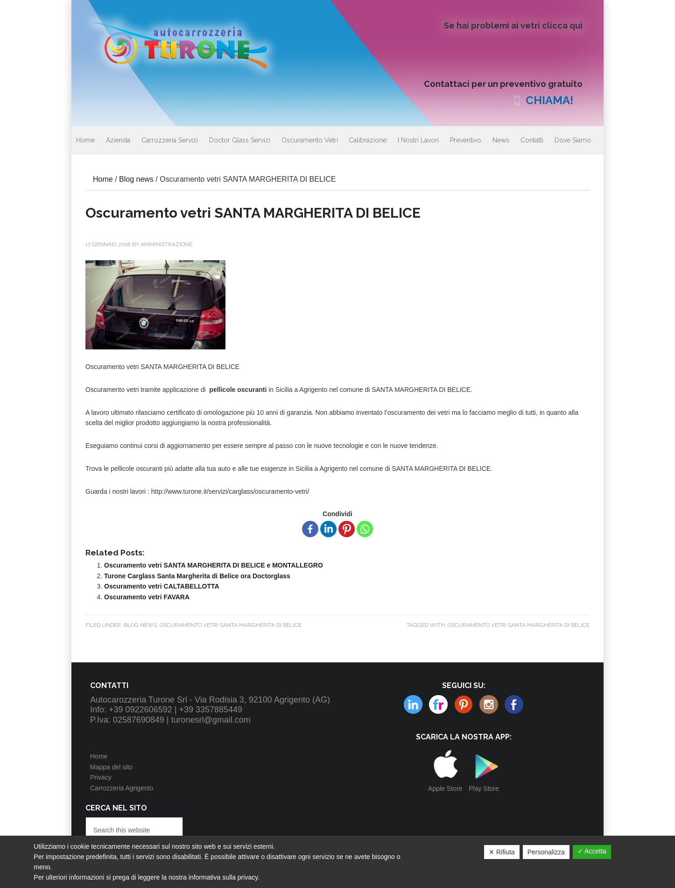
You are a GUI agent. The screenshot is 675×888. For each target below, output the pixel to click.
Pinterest (438, 704)
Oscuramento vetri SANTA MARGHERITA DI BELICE (231, 625)
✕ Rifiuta (502, 852)
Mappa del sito (111, 767)
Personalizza (546, 852)
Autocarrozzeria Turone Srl (188, 44)
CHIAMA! (549, 100)
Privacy (101, 777)
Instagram (463, 704)
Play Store (484, 788)
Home (98, 756)
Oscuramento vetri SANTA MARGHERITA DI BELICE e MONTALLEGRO (213, 565)
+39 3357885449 (210, 709)
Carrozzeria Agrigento (121, 788)
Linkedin (488, 704)
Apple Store (445, 788)
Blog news (140, 625)
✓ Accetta (591, 851)
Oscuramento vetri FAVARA (147, 597)
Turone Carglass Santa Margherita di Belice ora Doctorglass (197, 576)
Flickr (413, 704)
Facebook (514, 704)
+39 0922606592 (140, 709)
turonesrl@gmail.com (211, 720)
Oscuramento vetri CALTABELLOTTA (161, 586)
